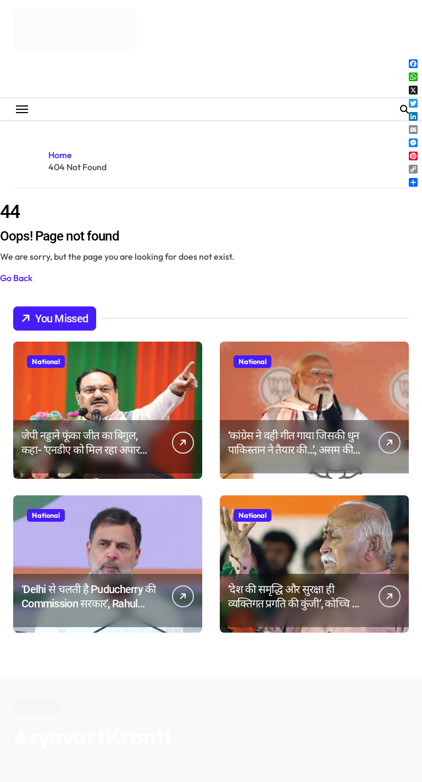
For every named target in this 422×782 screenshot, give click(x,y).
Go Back (16, 277)
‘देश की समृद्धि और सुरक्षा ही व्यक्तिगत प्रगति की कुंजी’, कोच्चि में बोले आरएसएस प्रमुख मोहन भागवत (294, 603)
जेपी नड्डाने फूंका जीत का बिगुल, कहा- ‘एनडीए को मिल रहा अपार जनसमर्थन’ (80, 450)
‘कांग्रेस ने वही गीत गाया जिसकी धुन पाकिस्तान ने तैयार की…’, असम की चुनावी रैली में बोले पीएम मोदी (293, 450)
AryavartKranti (91, 736)
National (46, 361)
